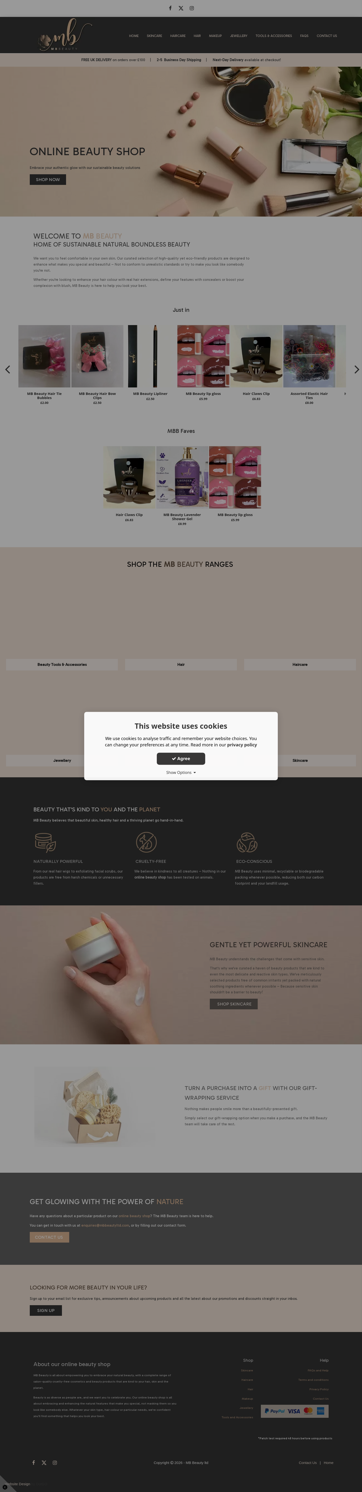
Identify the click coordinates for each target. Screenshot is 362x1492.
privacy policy (242, 745)
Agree (181, 758)
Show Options (181, 772)
